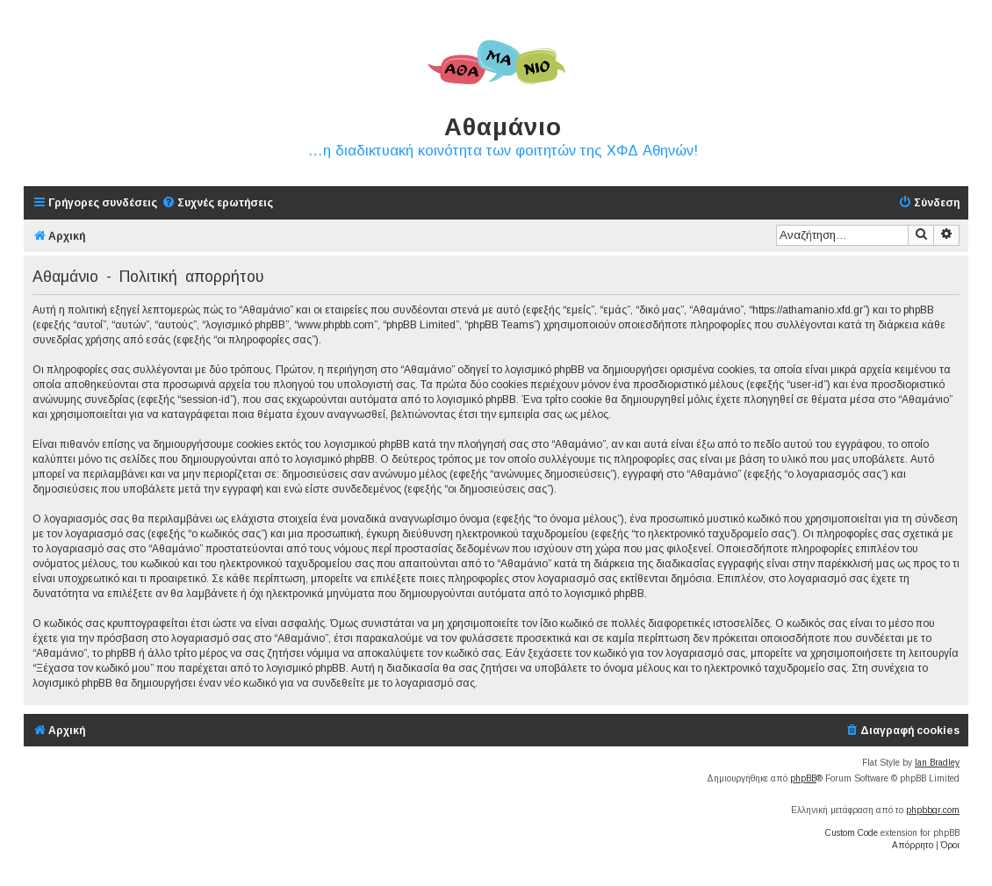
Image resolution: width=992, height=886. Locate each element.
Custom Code (851, 833)
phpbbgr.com (933, 810)
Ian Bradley (937, 762)
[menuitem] (217, 203)
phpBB (803, 778)
